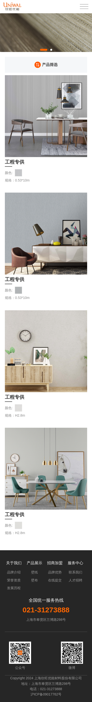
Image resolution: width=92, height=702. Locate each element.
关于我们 (14, 563)
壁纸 (34, 572)
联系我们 (75, 572)
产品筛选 (46, 65)
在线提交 (55, 580)
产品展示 (34, 563)
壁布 (34, 580)
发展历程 (14, 588)
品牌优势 (55, 572)
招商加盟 (55, 563)
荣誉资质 (14, 580)
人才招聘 (75, 580)
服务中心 (75, 563)
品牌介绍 (14, 572)
